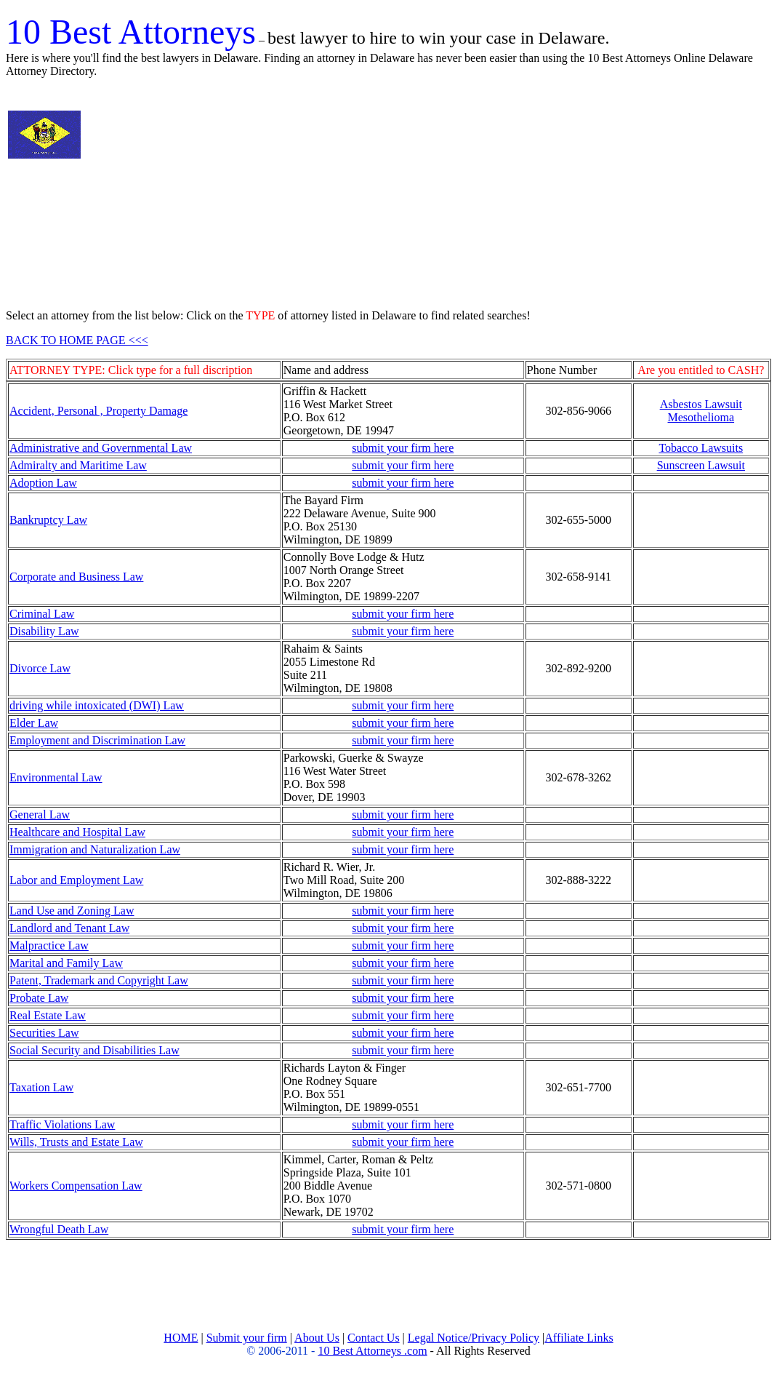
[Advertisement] (248, 193)
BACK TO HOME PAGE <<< (77, 340)
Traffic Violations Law (62, 1124)
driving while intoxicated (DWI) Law (96, 705)
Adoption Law (43, 483)
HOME (181, 1337)
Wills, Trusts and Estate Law (76, 1142)
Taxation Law (41, 1087)
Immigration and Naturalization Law (94, 849)
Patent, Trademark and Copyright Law (98, 980)
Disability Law (44, 631)
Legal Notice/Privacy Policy (473, 1337)
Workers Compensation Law (75, 1185)
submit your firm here (403, 448)
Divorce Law (40, 668)
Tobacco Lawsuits (701, 448)
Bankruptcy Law (48, 520)
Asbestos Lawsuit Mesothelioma (701, 410)
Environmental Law (55, 777)
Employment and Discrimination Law (97, 740)
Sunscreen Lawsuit (701, 465)
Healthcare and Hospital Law (77, 832)
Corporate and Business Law (76, 576)
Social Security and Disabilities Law (94, 1050)
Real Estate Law (47, 1015)
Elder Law (33, 723)
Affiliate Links (578, 1337)
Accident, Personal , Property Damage (98, 411)
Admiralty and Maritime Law (78, 465)
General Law (39, 814)
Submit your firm (246, 1337)
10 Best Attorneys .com (372, 1351)
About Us (316, 1337)
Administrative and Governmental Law (100, 448)
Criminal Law (41, 614)
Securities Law (44, 1033)
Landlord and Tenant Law (69, 928)
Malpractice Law (49, 945)
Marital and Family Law (66, 963)
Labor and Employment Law (76, 880)
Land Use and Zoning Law (71, 910)
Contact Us (373, 1337)
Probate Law (38, 998)
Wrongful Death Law (58, 1229)
